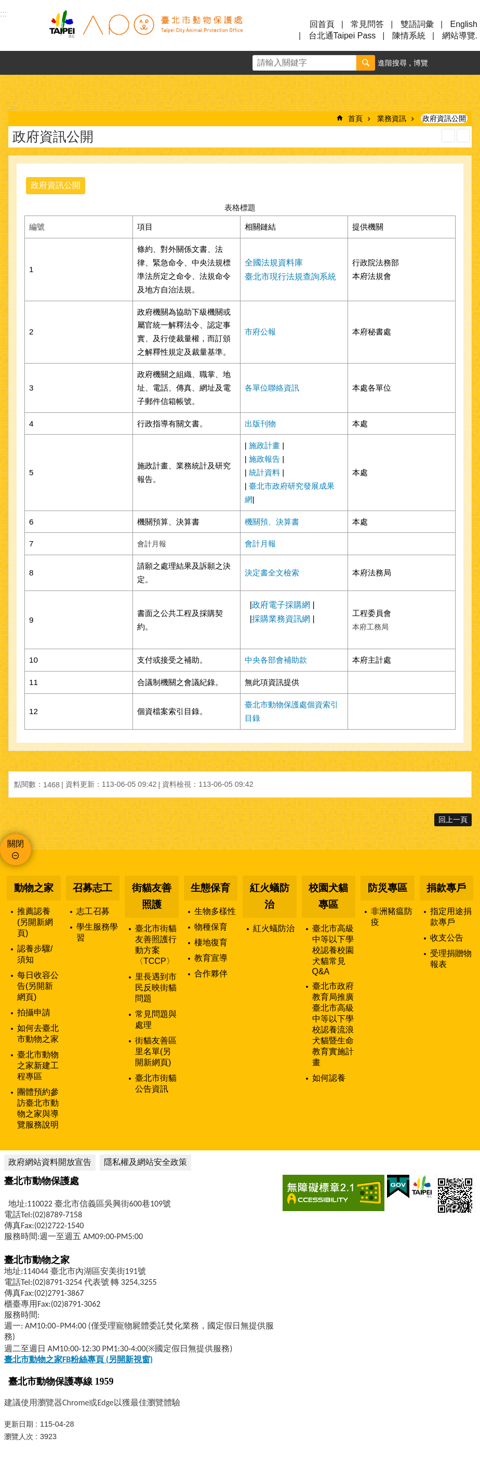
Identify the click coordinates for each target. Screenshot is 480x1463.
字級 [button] (444, 63)
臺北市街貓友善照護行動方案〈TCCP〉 (156, 944)
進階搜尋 (392, 63)
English (463, 24)
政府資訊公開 (444, 118)
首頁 (355, 118)
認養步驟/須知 (34, 954)
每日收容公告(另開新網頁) (38, 986)
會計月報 (260, 543)
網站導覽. (459, 35)
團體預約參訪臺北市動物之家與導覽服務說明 (38, 1108)
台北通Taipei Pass (342, 35)
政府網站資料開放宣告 (49, 1162)
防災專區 (387, 887)
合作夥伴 (211, 973)
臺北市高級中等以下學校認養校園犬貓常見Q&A (333, 950)
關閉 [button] (15, 843)
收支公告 (446, 937)
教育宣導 (211, 958)
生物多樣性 (215, 911)
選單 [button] (20, 30)
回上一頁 (453, 819)
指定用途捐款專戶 (451, 917)
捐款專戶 (446, 887)
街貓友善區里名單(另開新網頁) (156, 1051)
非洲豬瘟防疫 (391, 917)
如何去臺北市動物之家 (38, 1033)
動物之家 (34, 887)
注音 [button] (463, 135)
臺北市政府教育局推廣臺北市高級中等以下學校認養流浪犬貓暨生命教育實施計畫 (333, 1024)
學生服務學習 (97, 932)
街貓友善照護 (151, 896)
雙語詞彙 (417, 24)
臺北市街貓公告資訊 (156, 1083)
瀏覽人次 (18, 1436)
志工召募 (93, 911)
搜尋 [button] (365, 63)
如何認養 (328, 1077)
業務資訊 (391, 118)
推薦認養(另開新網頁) (35, 922)
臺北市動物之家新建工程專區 (38, 1065)
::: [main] (11, 107)
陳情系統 (408, 35)
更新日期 (18, 1424)
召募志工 (92, 887)
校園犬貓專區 (328, 896)
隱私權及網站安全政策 (145, 1162)
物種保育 (211, 926)
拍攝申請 (33, 1012)
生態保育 (210, 887)
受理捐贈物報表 (451, 959)
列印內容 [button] (448, 135)
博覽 (421, 63)
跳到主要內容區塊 (5, 5)
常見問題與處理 (156, 1019)
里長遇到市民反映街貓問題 (156, 987)
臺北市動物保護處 (145, 30)
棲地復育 (211, 942)
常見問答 (367, 24)
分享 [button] (468, 63)
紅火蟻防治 (269, 896)
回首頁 (322, 24)
